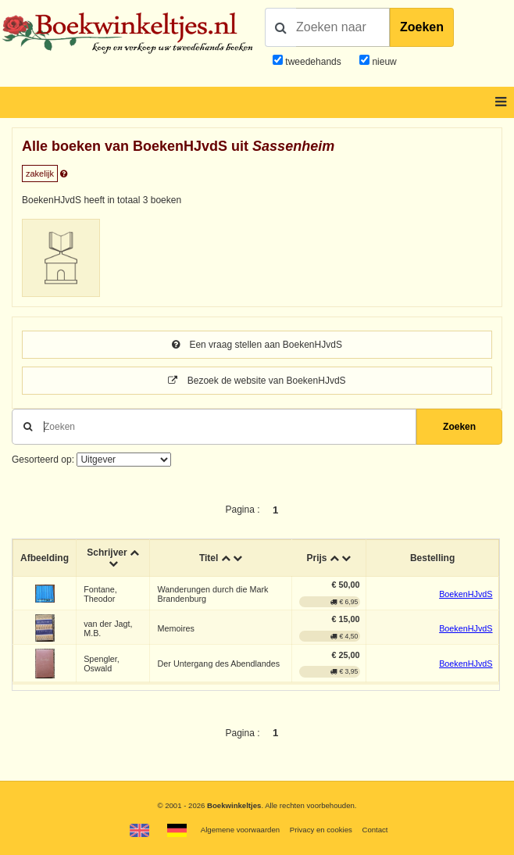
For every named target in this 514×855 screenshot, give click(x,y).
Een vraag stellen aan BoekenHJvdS (257, 344)
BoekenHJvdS (465, 594)
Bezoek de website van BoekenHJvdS (256, 380)
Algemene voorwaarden (240, 829)
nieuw (383, 61)
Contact (374, 829)
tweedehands (313, 61)
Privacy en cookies (321, 829)
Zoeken (422, 27)
